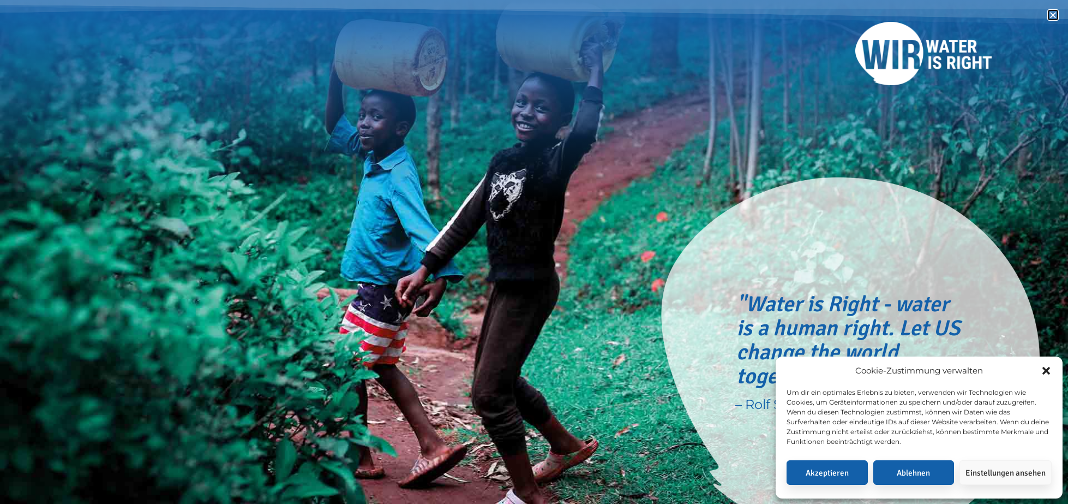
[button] (1046, 370)
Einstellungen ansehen (1005, 473)
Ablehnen (913, 473)
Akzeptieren (827, 473)
